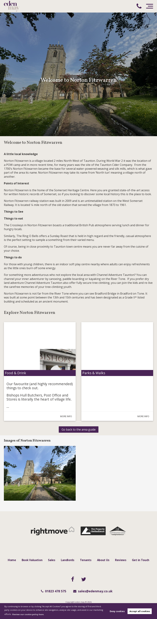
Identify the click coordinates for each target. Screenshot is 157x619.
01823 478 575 (53, 591)
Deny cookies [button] (117, 611)
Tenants (85, 560)
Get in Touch (140, 560)
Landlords (67, 560)
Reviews (120, 560)
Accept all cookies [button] (139, 611)
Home (12, 560)
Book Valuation (32, 560)
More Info (64, 416)
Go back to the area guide (79, 429)
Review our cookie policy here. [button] (28, 614)
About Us (103, 560)
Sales (51, 560)
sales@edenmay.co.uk (93, 591)
